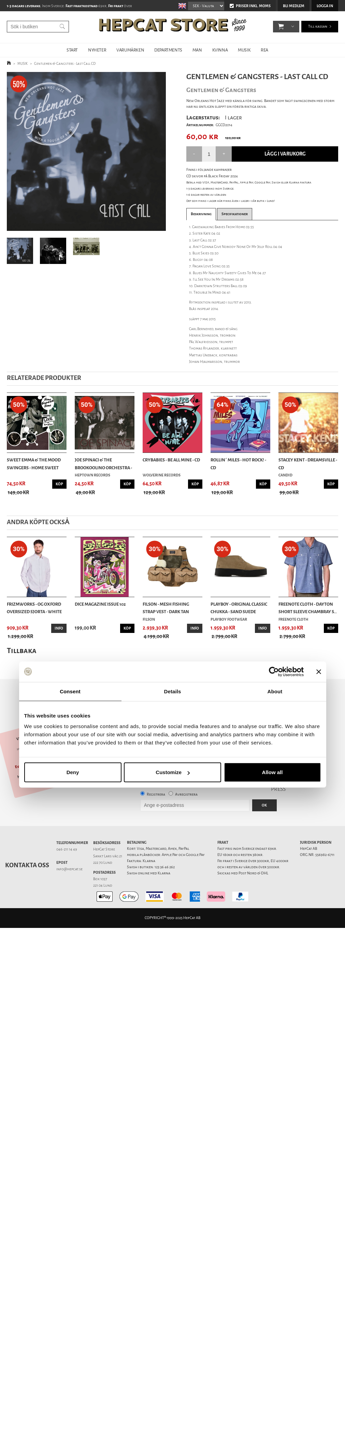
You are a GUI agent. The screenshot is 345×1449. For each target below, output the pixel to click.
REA (264, 50)
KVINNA (220, 50)
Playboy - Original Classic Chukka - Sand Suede (239, 608)
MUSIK (244, 50)
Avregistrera (186, 794)
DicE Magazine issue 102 (100, 604)
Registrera (156, 794)
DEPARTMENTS (168, 50)
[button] (281, 27)
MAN (197, 50)
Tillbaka (22, 650)
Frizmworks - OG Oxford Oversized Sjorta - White (34, 608)
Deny (73, 772)
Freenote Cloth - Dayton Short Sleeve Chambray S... (307, 608)
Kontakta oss (27, 865)
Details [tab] (172, 691)
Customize (173, 772)
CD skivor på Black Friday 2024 (212, 176)
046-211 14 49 (66, 849)
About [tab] (275, 691)
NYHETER (97, 50)
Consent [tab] (70, 691)
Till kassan (317, 27)
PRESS (278, 789)
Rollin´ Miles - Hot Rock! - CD (238, 463)
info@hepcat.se (69, 869)
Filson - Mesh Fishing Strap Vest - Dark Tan (166, 608)
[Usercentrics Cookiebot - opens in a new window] (274, 671)
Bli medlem (293, 6)
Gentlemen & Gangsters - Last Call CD (65, 63)
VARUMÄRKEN (130, 50)
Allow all (272, 772)
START (72, 50)
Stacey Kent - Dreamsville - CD (307, 463)
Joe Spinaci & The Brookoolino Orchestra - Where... (103, 464)
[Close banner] (318, 671)
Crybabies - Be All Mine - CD (171, 460)
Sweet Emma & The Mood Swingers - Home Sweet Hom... (34, 464)
